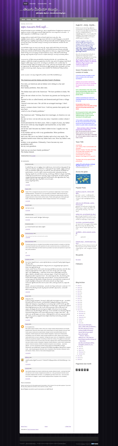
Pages (40, 19)
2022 (78, 291)
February (81, 352)
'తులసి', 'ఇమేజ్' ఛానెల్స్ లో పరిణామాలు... (87, 326)
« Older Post (68, 426)
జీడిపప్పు (27, 357)
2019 (78, 296)
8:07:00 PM (27, 378)
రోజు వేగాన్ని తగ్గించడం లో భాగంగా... (86, 328)
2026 (78, 285)
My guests (78, 259)
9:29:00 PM (27, 255)
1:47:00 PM (27, 184)
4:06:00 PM (27, 291)
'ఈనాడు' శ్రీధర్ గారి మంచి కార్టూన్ (85, 332)
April (80, 348)
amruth (27, 296)
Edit (50, 3)
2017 (78, 300)
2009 (78, 359)
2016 (78, 302)
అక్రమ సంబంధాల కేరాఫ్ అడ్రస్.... (34, 27)
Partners (34, 19)
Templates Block (62, 443)
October (81, 315)
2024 (78, 289)
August (80, 319)
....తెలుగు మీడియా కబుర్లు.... (40, 9)
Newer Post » (24, 426)
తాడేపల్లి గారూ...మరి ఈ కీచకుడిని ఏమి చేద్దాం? (86, 214)
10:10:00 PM (27, 353)
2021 (78, 293)
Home (25, 3)
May (80, 346)
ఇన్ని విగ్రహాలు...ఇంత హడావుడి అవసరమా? (85, 222)
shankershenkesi (29, 233)
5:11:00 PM (27, 320)
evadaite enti (28, 259)
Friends (29, 19)
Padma (27, 189)
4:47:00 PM (27, 201)
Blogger (83, 444)
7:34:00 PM (27, 237)
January (81, 354)
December (81, 311)
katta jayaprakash (29, 241)
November (81, 313)
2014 (78, 306)
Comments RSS (42, 3)
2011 (78, 355)
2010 (78, 357)
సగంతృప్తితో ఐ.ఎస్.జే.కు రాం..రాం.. (85, 344)
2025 (78, 287)
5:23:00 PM (27, 210)
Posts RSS (32, 3)
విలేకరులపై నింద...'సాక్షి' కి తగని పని (85, 337)
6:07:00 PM (27, 219)
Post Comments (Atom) (33, 429)
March (80, 350)
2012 (78, 309)
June (80, 322)
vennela (27, 368)
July (80, 321)
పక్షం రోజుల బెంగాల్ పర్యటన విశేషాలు (86, 342)
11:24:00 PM (27, 364)
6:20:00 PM (27, 229)
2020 (78, 295)
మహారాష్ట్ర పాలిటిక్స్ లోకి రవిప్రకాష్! (85, 330)
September (81, 317)
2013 (78, 308)
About (23, 19)
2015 (78, 304)
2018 (78, 298)
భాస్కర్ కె (27, 205)
